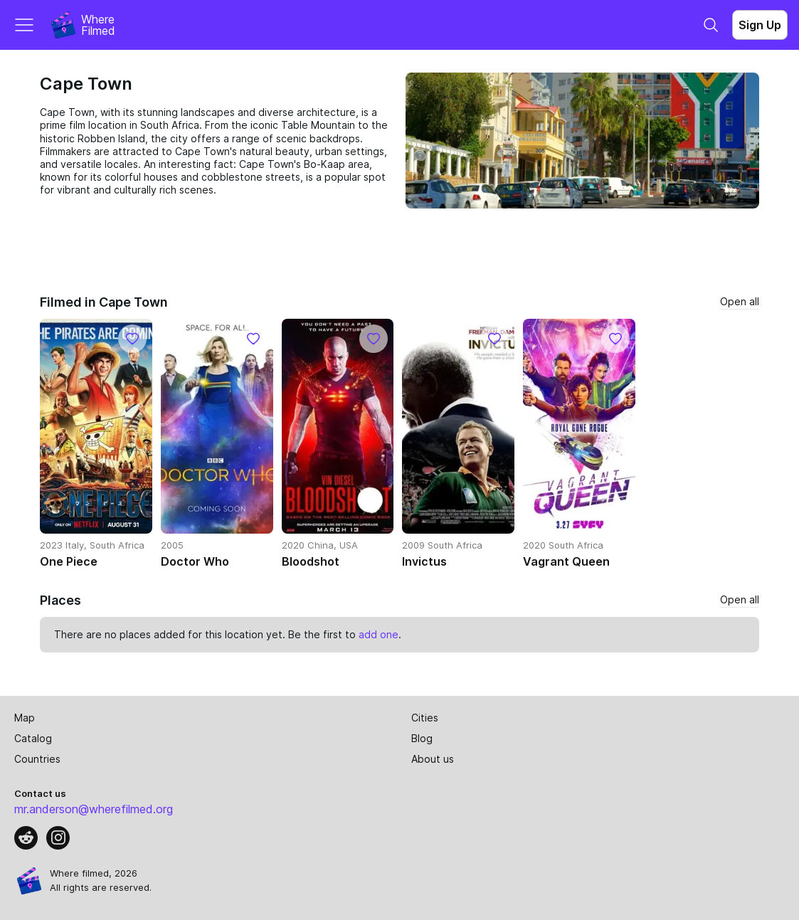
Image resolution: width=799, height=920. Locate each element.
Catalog (33, 738)
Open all (739, 301)
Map (24, 718)
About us (432, 759)
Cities (424, 718)
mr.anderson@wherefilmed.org (93, 809)
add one (378, 634)
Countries (37, 759)
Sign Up (760, 25)
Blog (422, 738)
